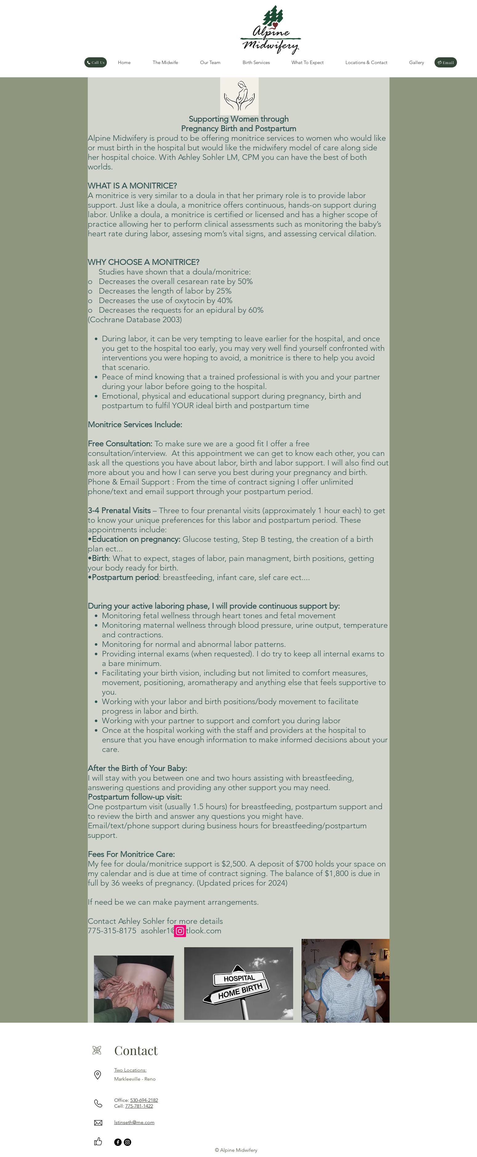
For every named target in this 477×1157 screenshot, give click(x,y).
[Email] (446, 62)
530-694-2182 (144, 1100)
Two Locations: (130, 1070)
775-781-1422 (139, 1106)
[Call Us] (95, 62)
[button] (165, 62)
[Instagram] (180, 931)
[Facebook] (118, 1142)
